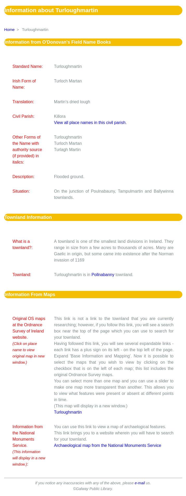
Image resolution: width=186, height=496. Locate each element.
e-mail (140, 483)
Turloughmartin (68, 412)
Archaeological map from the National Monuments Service (107, 445)
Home (9, 29)
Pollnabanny (102, 274)
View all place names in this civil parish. (90, 122)
